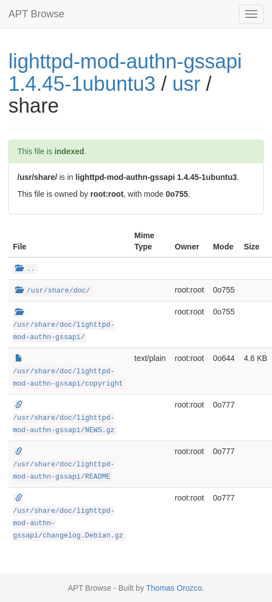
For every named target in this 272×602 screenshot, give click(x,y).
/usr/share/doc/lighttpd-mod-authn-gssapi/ (63, 325)
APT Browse (36, 14)
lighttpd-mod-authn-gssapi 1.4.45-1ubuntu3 (125, 72)
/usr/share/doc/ (52, 291)
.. (25, 269)
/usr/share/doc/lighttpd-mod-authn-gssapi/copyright (68, 371)
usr (186, 83)
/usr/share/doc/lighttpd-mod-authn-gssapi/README (63, 464)
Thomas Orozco (174, 588)
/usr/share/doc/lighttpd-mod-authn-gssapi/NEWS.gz (63, 418)
